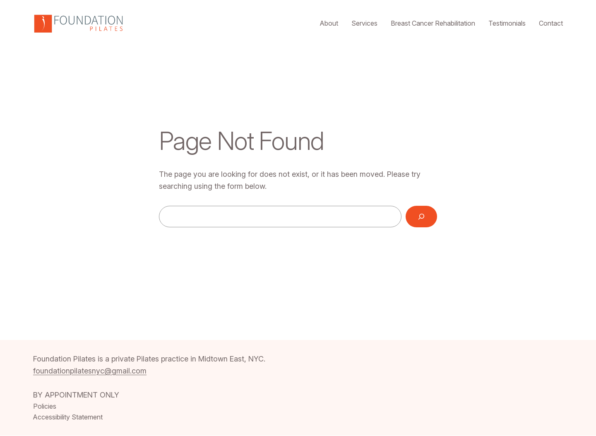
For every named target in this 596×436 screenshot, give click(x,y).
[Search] (421, 216)
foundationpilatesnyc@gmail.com (90, 370)
